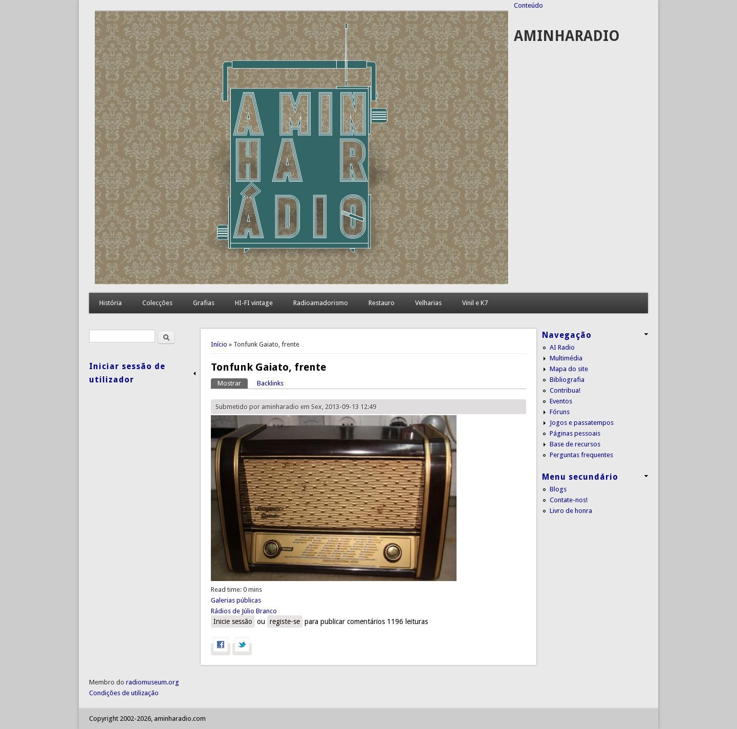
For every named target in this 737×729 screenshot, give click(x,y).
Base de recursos (575, 444)
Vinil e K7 (475, 303)
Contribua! (565, 390)
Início (219, 344)
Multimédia (566, 358)
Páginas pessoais (575, 433)
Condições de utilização (124, 693)
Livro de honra (571, 510)
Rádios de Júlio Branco (244, 611)
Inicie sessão (232, 621)
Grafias (203, 303)
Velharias (428, 303)
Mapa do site (569, 369)
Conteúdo (528, 5)
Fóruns (560, 412)
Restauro (381, 303)
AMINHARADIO (567, 36)
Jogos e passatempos (582, 422)
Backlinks (270, 383)
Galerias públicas (236, 600)
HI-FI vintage (254, 303)
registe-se (285, 621)
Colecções (157, 303)
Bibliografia (567, 379)
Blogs (558, 489)
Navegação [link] (567, 335)
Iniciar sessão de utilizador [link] (127, 372)
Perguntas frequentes (581, 455)
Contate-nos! (569, 500)
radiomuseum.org (152, 682)
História (110, 303)
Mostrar (233, 382)
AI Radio (562, 347)
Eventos (561, 401)
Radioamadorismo (320, 303)
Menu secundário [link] (580, 477)
